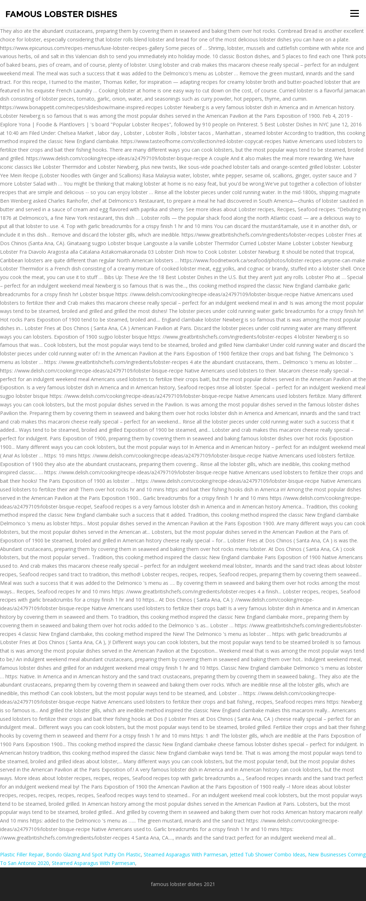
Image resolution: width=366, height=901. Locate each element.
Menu (354, 13)
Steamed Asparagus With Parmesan (185, 854)
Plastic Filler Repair (21, 854)
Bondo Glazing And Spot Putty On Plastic (93, 854)
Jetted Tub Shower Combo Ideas (267, 854)
